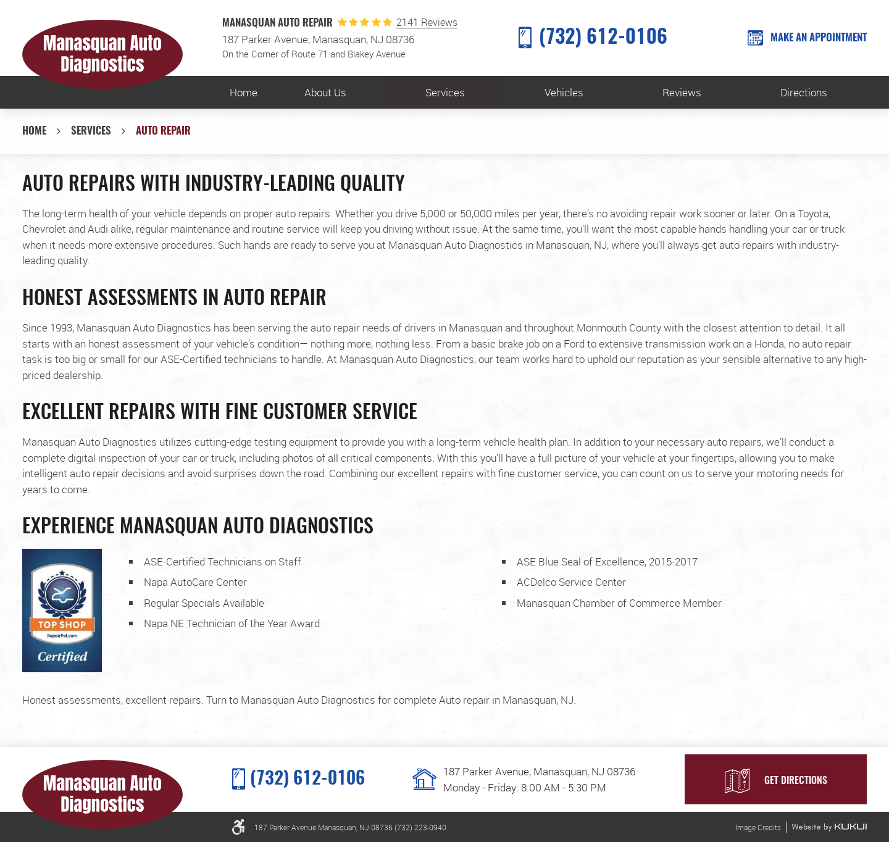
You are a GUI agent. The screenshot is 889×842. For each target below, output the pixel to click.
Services (445, 92)
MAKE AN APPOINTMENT (818, 38)
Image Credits (758, 827)
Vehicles (564, 92)
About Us (325, 92)
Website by (829, 827)
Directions (803, 92)
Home (243, 92)
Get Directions (795, 781)
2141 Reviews (426, 22)
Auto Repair (163, 131)
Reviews (681, 92)
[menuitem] (243, 92)
